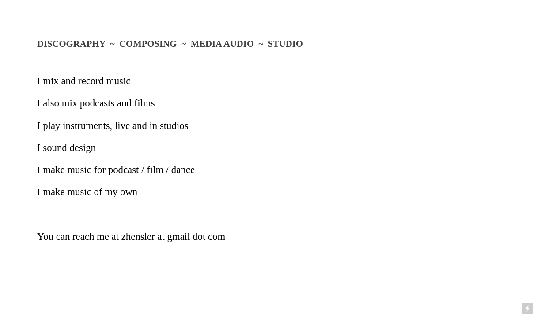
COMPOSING (148, 44)
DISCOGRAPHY (71, 44)
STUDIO (285, 44)
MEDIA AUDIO (222, 44)
